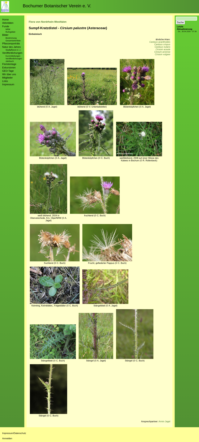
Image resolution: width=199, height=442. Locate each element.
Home (5, 19)
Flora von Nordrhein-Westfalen (47, 21)
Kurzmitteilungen (13, 56)
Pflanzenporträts (11, 43)
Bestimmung (11, 38)
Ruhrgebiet (10, 32)
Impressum (8, 84)
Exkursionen (9, 67)
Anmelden (7, 438)
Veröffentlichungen (14, 58)
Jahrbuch (10, 61)
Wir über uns (9, 74)
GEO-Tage (8, 71)
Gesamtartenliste (13, 41)
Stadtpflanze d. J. (13, 50)
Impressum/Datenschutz (14, 433)
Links (5, 81)
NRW (8, 29)
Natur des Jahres (11, 47)
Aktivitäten (7, 23)
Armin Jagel (164, 421)
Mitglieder (7, 77)
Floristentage (9, 64)
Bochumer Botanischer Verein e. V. (57, 5)
